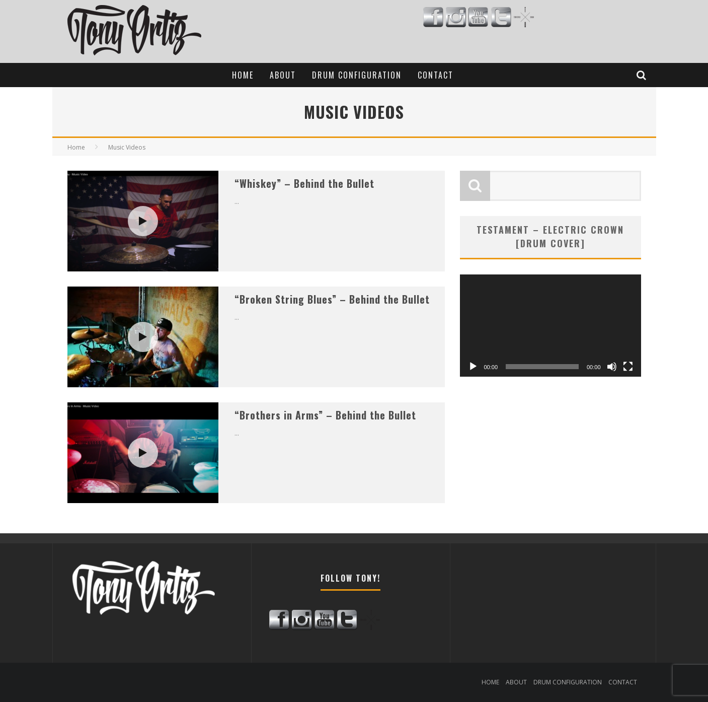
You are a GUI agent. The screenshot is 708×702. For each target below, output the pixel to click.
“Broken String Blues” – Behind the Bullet (332, 299)
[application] (550, 325)
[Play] (473, 367)
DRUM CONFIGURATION (357, 75)
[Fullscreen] (628, 367)
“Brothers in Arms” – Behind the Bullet (325, 415)
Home (76, 147)
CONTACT (435, 75)
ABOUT (283, 75)
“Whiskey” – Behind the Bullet (304, 183)
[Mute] (612, 367)
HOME (243, 75)
